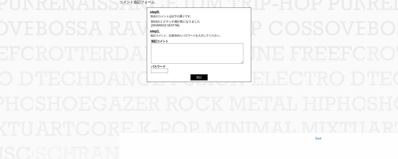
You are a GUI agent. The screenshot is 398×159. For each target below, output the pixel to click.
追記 (199, 77)
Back (318, 138)
